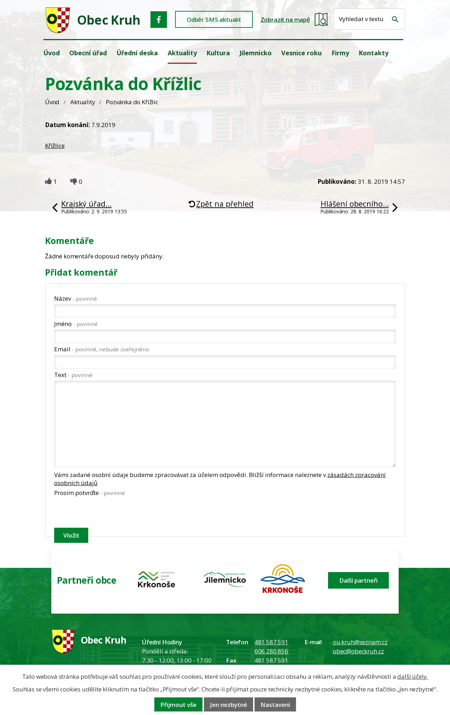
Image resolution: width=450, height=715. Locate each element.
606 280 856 (271, 651)
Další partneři (358, 580)
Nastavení (275, 705)
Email (101, 349)
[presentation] (107, 513)
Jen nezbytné (228, 705)
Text (73, 375)
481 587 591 (271, 642)
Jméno (76, 324)
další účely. (412, 676)
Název (75, 298)
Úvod (52, 102)
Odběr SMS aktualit (214, 19)
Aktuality (82, 102)
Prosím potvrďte (89, 493)
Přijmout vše (178, 705)
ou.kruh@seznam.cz (360, 642)
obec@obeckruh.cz (358, 651)
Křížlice (55, 146)
